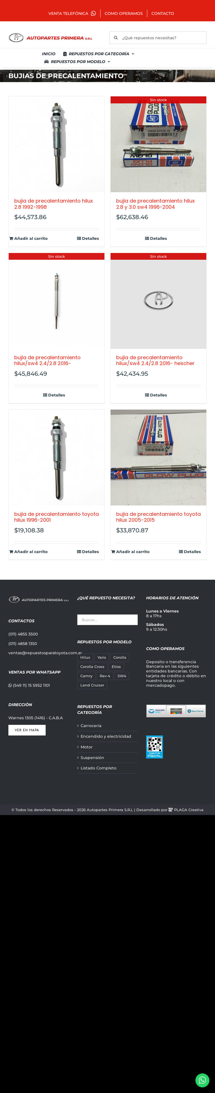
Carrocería (91, 725)
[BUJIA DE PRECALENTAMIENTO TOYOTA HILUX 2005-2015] (158, 457)
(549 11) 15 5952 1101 (29, 685)
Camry (86, 676)
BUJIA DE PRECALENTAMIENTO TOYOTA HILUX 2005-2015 (158, 517)
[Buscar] (115, 37)
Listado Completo (98, 768)
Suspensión (92, 757)
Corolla (119, 657)
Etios (116, 667)
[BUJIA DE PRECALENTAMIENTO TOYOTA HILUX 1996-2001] (56, 457)
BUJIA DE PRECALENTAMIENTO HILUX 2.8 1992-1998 (53, 203)
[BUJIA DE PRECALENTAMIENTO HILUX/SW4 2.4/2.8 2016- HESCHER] (158, 301)
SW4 (122, 676)
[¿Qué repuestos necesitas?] (158, 37)
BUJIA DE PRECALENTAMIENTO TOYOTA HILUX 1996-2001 (56, 517)
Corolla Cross (92, 667)
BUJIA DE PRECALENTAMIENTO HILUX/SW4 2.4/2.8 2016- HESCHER (155, 360)
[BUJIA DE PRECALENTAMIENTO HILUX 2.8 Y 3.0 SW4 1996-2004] (158, 144)
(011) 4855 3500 (23, 634)
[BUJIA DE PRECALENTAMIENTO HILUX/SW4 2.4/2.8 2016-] (56, 301)
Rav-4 (105, 676)
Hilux (85, 657)
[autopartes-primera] (50, 33)
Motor (87, 747)
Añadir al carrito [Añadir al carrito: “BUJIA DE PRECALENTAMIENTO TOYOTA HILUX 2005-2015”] (132, 551)
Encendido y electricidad (106, 736)
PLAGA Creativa (189, 809)
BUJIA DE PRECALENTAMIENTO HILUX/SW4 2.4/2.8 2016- (47, 360)
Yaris (101, 657)
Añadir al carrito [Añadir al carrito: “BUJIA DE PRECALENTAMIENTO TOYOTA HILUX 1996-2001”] (31, 551)
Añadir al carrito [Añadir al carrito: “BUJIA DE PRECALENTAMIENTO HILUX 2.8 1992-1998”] (31, 238)
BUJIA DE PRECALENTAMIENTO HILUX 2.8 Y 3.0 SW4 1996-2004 (155, 203)
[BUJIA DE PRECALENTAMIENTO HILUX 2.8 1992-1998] (56, 144)
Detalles (90, 238)
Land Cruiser (92, 685)
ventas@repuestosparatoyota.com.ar (45, 652)
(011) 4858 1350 (22, 643)
